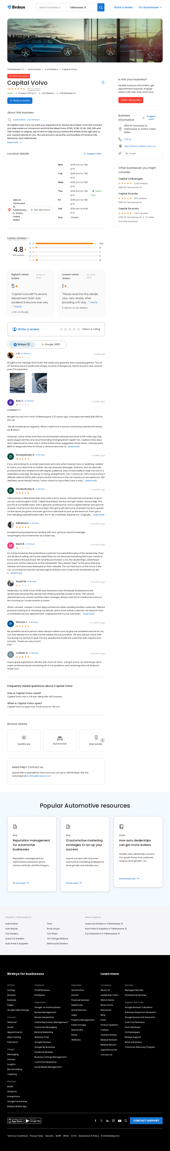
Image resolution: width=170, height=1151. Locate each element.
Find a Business (133, 1024)
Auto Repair (11, 926)
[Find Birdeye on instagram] (113, 1118)
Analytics (12, 1089)
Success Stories (109, 1032)
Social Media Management (48, 1064)
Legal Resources (109, 1047)
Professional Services (135, 992)
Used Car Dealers (14, 936)
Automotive (34, 69)
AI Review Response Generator (140, 1010)
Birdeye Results (108, 1042)
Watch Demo (107, 997)
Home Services (78, 1007)
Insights (11, 1062)
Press (103, 1017)
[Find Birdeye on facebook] (95, 1118)
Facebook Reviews (44, 1049)
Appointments (14, 1029)
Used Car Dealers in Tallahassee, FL (104, 921)
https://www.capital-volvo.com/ (141, 146)
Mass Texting (14, 1034)
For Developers (132, 1029)
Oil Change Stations (57, 936)
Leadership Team (109, 992)
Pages (10, 1002)
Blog (103, 1012)
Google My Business (45, 1044)
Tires (49, 921)
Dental (74, 992)
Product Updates (109, 1022)
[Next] (102, 738)
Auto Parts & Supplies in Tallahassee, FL (106, 926)
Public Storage (78, 1022)
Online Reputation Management (51, 1019)
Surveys (11, 1057)
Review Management (45, 1010)
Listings (11, 987)
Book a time (107, 1002)
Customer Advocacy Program (140, 1044)
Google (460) (48, 342)
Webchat (12, 1019)
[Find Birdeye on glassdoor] (126, 1118)
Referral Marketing (44, 1029)
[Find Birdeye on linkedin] (107, 1118)
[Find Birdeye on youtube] (119, 1118)
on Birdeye (25, 351)
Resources (106, 1007)
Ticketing (12, 1072)
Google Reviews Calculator (138, 1005)
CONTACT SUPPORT (146, 1118)
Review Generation (44, 1015)
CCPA (74, 1133)
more (17, 305)
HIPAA (66, 1133)
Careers (105, 1027)
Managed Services (134, 987)
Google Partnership (17, 1099)
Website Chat (42, 1034)
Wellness (76, 1037)
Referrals (11, 997)
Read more (14, 142)
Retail (74, 1032)
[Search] (100, 7)
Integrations (13, 1094)
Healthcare (77, 1002)
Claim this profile (131, 100)
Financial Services (80, 997)
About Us (105, 987)
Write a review (123, 7)
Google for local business (47, 1005)
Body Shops (53, 926)
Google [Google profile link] (131, 153)
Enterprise (40, 992)
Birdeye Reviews (109, 1037)
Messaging (12, 1052)
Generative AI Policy (89, 1133)
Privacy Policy (36, 1133)
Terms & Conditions (17, 1133)
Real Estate (77, 1027)
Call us (127, 139)
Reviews (11, 992)
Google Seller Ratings (18, 1007)
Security (49, 1133)
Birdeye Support (133, 1034)
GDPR (58, 1133)
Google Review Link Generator (140, 1015)
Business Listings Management (51, 1054)
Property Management (83, 1017)
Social (10, 1024)
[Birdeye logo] (16, 7)
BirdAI (10, 1084)
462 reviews (34, 88)
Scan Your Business (135, 1019)
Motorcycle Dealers (57, 941)
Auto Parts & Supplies (16, 941)
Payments (12, 1039)
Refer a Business (133, 1039)
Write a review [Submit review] (20, 100)
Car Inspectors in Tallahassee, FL (102, 931)
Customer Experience (46, 1059)
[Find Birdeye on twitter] (101, 1118)
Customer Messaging (46, 1024)
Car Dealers (51, 69)
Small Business (42, 987)
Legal (74, 1012)
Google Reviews (43, 1039)
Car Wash (52, 931)
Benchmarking (14, 1067)
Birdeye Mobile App (17, 1104)
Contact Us (106, 1052)
